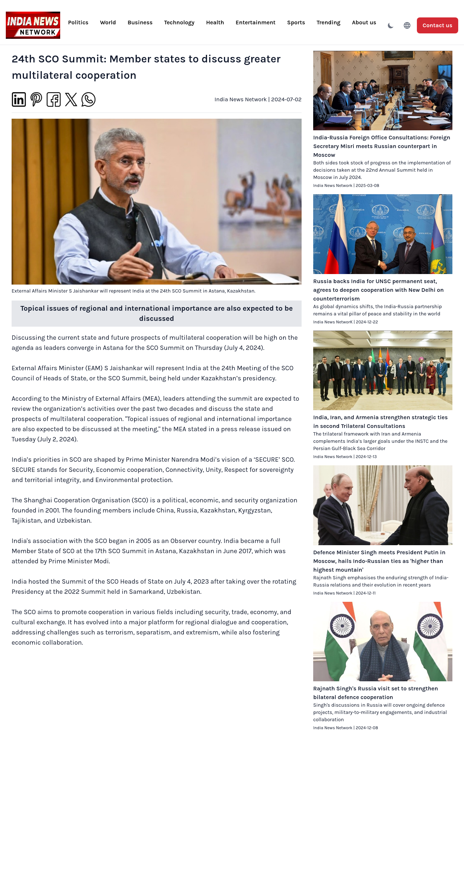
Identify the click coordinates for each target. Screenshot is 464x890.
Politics (78, 22)
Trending (328, 22)
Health (215, 22)
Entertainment (256, 22)
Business (140, 22)
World (108, 22)
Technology (179, 22)
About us (364, 22)
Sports (296, 22)
